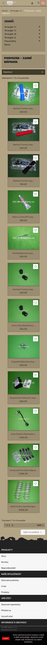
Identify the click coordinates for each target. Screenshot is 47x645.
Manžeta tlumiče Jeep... (23, 108)
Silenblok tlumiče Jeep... (23, 289)
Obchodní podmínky (10, 580)
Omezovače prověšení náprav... (23, 470)
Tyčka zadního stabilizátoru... (23, 434)
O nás (3, 586)
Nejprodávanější (8, 568)
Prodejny (5, 592)
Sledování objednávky (10, 604)
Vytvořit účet (7, 616)
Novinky (4, 562)
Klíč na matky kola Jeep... (23, 253)
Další (40, 525)
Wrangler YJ (10, 27)
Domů (9, 21)
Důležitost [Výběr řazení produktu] (23, 72)
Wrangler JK (10, 34)
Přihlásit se (6, 610)
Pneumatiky (10, 41)
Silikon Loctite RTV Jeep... (23, 217)
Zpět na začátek (32, 532)
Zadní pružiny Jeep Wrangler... (23, 506)
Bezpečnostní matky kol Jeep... (23, 398)
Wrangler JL (10, 37)
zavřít (6, 638)
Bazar (7, 44)
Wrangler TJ (10, 30)
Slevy (3, 556)
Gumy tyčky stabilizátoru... (23, 325)
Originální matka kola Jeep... (23, 361)
